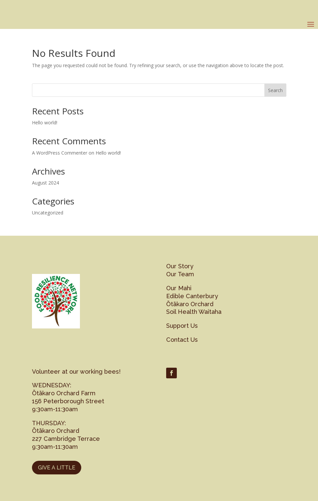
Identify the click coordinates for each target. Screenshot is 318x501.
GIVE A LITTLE (56, 467)
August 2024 (45, 183)
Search (275, 90)
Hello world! (44, 122)
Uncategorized (47, 212)
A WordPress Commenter (59, 153)
